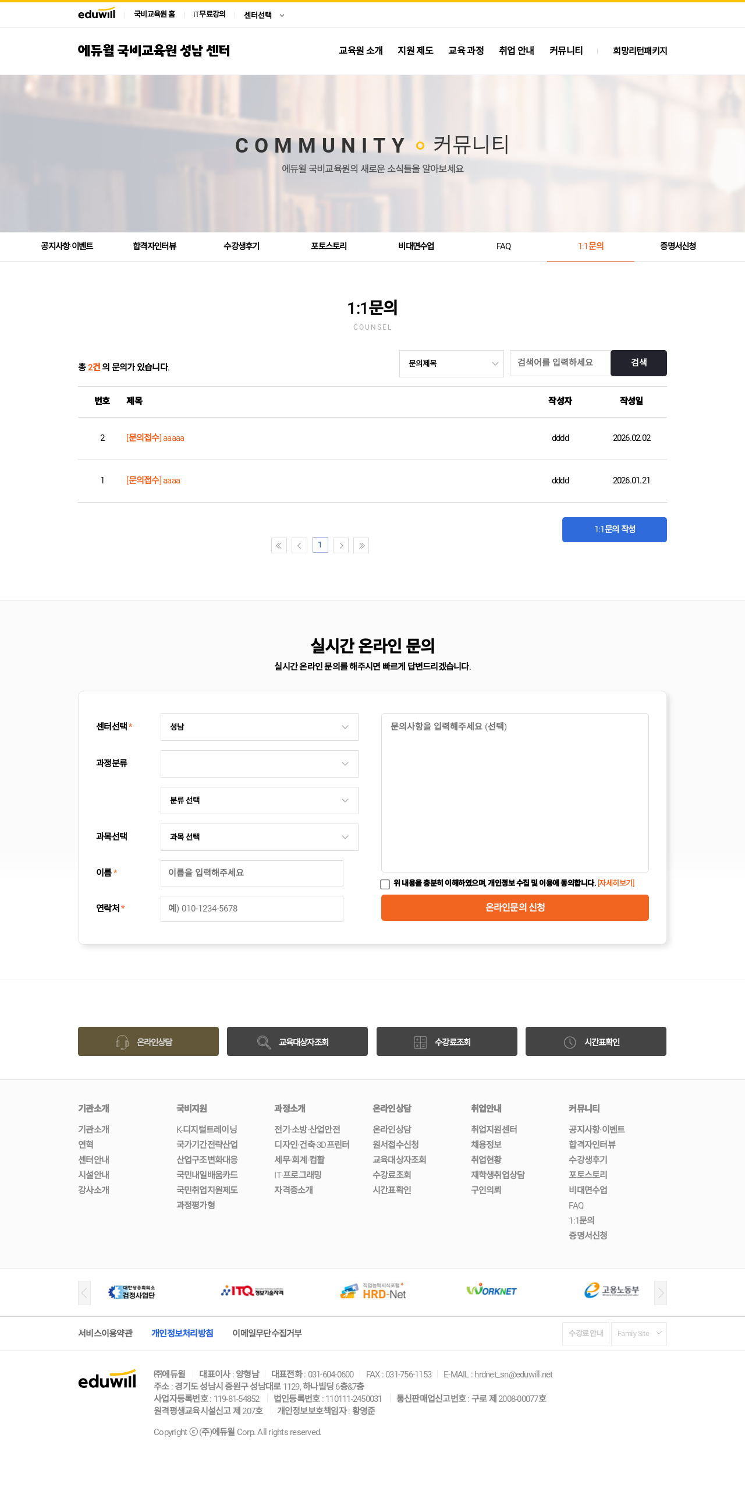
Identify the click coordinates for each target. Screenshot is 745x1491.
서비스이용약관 (105, 1334)
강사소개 (93, 1190)
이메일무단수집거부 (266, 1334)
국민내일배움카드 (207, 1175)
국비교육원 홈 (154, 14)
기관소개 (93, 1130)
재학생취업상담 (498, 1175)
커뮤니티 (566, 50)
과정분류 (111, 763)
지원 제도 (415, 50)
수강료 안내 (586, 1333)
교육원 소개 (360, 50)
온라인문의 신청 (515, 907)
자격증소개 (293, 1190)
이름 (106, 873)
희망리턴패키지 (640, 51)
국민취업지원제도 (207, 1190)
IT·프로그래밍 (297, 1175)
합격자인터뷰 (154, 246)
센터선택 (258, 15)
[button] (84, 1293)
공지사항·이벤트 (67, 246)
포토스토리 (329, 246)
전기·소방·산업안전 (307, 1130)
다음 (393, 545)
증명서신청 (678, 246)
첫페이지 (331, 545)
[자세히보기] (616, 883)
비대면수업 (416, 246)
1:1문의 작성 (614, 524)
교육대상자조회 (399, 1160)
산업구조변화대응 (207, 1160)
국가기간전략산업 (207, 1145)
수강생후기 (241, 246)
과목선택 (111, 837)
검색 (638, 363)
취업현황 (486, 1160)
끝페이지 (413, 545)
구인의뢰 (486, 1190)
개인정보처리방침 (182, 1334)
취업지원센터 (494, 1130)
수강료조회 (391, 1175)
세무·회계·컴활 (299, 1160)
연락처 (110, 908)
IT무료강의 (209, 14)
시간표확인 (391, 1190)
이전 (352, 545)
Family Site (633, 1333)
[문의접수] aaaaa (155, 438)
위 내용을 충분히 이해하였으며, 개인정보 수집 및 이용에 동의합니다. (513, 883)
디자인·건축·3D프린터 (311, 1145)
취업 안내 (516, 50)
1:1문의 (591, 246)
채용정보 (486, 1145)
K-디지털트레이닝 (206, 1130)
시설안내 (93, 1175)
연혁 (86, 1145)
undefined (451, 363)
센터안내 (93, 1160)
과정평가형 (195, 1205)
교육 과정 (466, 50)
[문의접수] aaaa (153, 480)
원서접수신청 (395, 1145)
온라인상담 (391, 1130)
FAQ (503, 246)
